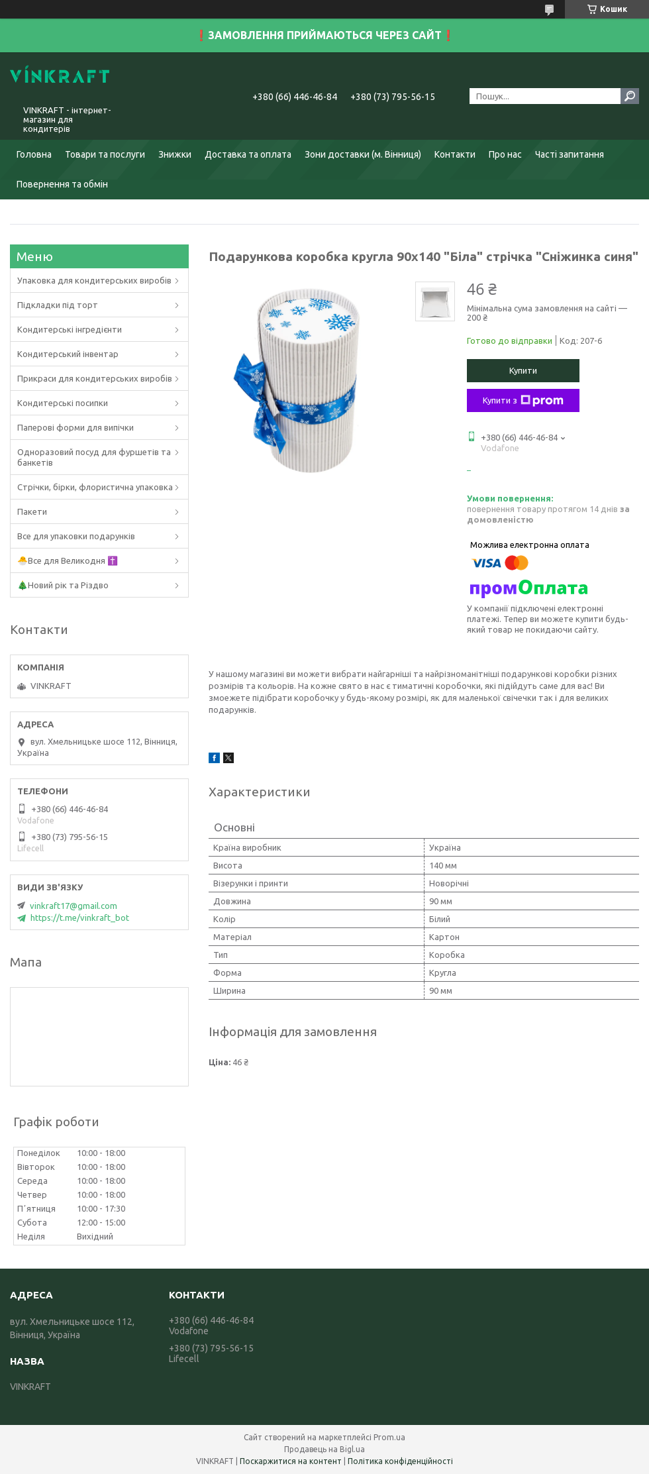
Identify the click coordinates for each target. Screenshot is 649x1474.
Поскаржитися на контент (291, 1461)
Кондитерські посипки (62, 402)
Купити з (523, 401)
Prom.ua (389, 1437)
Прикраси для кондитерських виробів (94, 378)
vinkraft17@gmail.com (73, 905)
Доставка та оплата (248, 154)
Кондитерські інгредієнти (69, 329)
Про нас (505, 154)
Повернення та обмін (62, 184)
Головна (34, 154)
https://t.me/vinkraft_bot (79, 917)
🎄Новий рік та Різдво (63, 585)
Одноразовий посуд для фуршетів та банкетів (94, 457)
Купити (523, 370)
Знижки (174, 154)
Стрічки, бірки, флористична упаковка (95, 487)
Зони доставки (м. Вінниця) (363, 154)
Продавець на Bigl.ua (324, 1449)
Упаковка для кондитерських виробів (94, 280)
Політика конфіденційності (400, 1461)
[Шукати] (630, 96)
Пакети (32, 511)
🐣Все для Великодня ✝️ (67, 560)
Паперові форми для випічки (75, 427)
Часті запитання (569, 154)
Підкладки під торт (57, 304)
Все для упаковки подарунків (76, 536)
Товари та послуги (105, 154)
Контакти (454, 154)
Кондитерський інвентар (68, 353)
